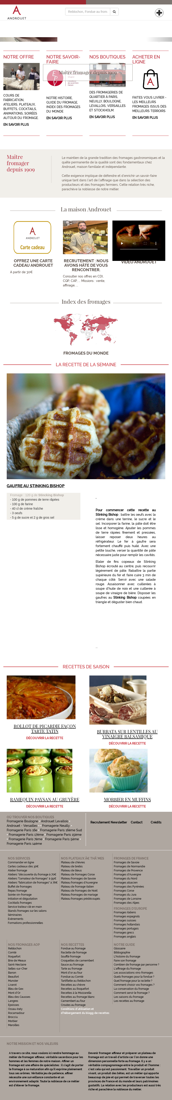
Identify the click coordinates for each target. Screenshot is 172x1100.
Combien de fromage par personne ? (136, 964)
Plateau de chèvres (73, 862)
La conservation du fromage (131, 988)
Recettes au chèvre (73, 984)
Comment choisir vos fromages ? (134, 984)
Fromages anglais (125, 936)
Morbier (12, 1021)
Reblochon (15, 948)
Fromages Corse (124, 890)
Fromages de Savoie (126, 862)
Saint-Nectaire (17, 964)
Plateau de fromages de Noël (79, 890)
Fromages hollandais (127, 924)
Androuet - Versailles (22, 825)
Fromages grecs (124, 932)
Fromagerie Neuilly (56, 825)
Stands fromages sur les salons (27, 910)
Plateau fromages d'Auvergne (79, 882)
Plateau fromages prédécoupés (80, 898)
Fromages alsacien (126, 882)
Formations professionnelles (25, 923)
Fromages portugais (126, 928)
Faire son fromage (125, 960)
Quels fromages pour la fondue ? (134, 976)
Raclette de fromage (74, 952)
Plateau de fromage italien (77, 886)
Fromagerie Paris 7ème (25, 839)
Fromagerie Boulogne (22, 821)
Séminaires (15, 914)
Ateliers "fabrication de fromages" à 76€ (33, 882)
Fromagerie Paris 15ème (64, 834)
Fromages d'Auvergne (127, 874)
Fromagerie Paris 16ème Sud (61, 830)
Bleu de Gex (15, 988)
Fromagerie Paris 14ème (24, 843)
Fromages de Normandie (129, 866)
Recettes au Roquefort (75, 988)
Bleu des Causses (19, 996)
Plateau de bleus (71, 870)
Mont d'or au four (71, 972)
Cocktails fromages (20, 902)
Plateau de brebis (72, 866)
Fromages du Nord (125, 878)
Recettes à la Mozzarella (76, 992)
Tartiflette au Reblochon (76, 980)
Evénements (15, 918)
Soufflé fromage (71, 956)
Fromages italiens (125, 912)
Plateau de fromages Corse (78, 874)
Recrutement (100, 822)
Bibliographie (122, 952)
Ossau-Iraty (15, 1009)
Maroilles (13, 1025)
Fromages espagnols (127, 916)
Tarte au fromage (71, 968)
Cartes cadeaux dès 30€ (23, 866)
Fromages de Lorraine (127, 898)
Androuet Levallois (54, 821)
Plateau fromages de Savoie (78, 878)
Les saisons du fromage (129, 996)
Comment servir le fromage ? (132, 992)
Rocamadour (16, 1013)
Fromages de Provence (128, 870)
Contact (136, 822)
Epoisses (13, 1005)
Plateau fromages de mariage (79, 894)
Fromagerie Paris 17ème (26, 834)
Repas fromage (17, 890)
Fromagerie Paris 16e (22, 830)
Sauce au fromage (72, 964)
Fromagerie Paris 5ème (62, 839)
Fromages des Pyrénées (129, 886)
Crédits (156, 822)
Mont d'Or (14, 992)
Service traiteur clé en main (25, 906)
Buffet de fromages (20, 886)
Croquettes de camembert (77, 960)
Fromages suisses (125, 920)
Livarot (12, 984)
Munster (13, 980)
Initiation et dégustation (22, 898)
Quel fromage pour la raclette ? (133, 980)
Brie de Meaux (17, 960)
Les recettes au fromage (129, 1001)
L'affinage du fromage (127, 968)
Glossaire (120, 948)
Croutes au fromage (73, 1005)
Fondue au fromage (73, 948)
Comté (12, 952)
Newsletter (119, 822)
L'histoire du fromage (127, 956)
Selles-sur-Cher (17, 968)
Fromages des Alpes (126, 902)
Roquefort (14, 956)
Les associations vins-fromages (133, 972)
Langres (13, 1001)
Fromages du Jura (125, 894)
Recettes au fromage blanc (78, 996)
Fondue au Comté (72, 976)
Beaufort (13, 976)
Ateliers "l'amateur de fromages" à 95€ (32, 878)
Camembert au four (73, 1001)
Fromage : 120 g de (24, 495)
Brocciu (13, 1017)
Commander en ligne (21, 862)
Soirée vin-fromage (20, 894)
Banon (12, 972)
